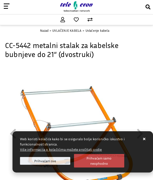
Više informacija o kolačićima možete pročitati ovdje (61, 149)
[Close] (45, 161)
